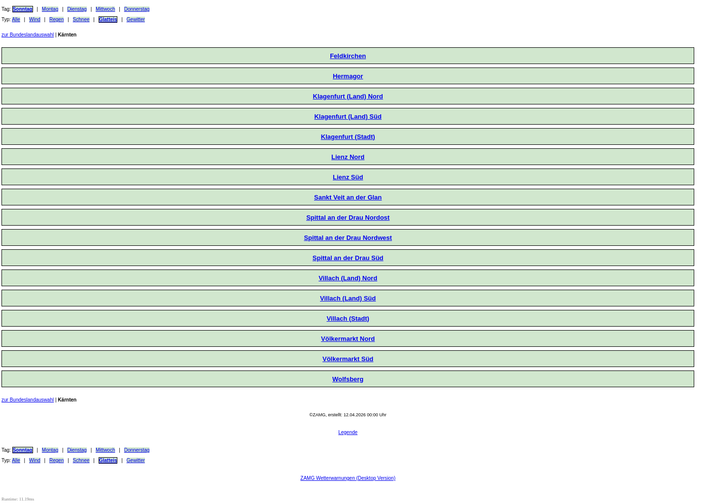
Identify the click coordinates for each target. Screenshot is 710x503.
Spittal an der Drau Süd (348, 258)
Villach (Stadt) (347, 318)
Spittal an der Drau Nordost (348, 217)
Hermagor (348, 76)
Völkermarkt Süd (347, 359)
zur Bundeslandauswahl (27, 34)
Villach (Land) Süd (348, 298)
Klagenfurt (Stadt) (348, 136)
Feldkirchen (348, 56)
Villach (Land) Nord (348, 278)
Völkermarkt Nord (348, 338)
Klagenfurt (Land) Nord (348, 96)
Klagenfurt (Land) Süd (348, 116)
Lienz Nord (347, 157)
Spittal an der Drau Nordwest (347, 237)
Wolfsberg (347, 379)
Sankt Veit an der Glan (348, 197)
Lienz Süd (348, 177)
